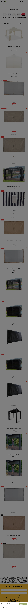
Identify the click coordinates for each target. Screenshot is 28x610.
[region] (14, 606)
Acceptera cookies (23, 604)
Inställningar (23, 606)
